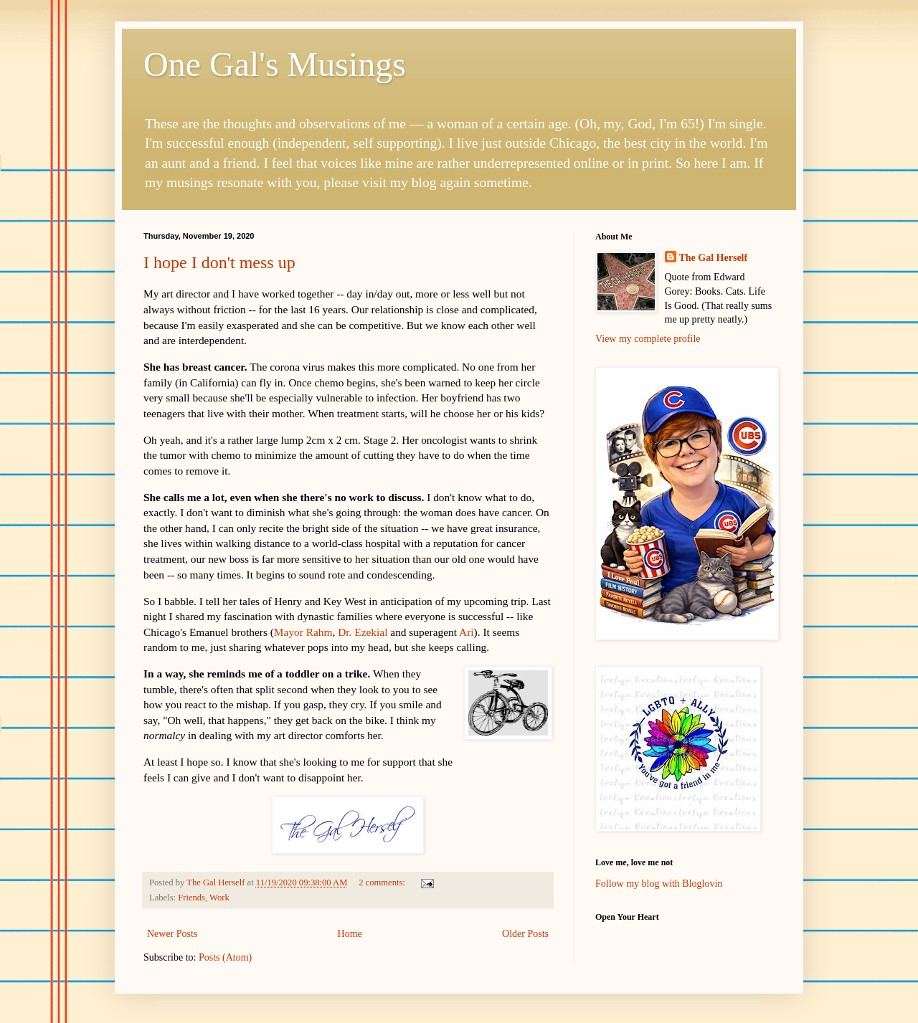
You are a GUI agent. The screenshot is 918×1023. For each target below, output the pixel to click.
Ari (466, 632)
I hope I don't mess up (219, 262)
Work (219, 898)
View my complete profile (648, 338)
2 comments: (383, 882)
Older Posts (525, 933)
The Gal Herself (713, 257)
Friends (191, 898)
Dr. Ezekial (362, 632)
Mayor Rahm (303, 632)
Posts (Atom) (225, 957)
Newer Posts (172, 933)
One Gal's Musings (274, 64)
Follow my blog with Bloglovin (658, 883)
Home (350, 933)
